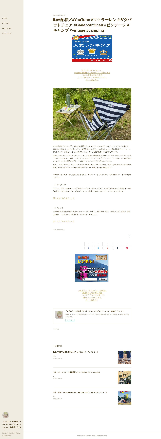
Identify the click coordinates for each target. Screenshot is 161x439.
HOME (5, 18)
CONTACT (6, 33)
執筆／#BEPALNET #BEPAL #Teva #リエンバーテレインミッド (75, 352)
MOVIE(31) (56, 229)
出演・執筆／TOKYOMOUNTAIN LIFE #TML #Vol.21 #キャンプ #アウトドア (80, 392)
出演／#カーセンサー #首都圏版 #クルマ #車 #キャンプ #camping (76, 372)
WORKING (7, 28)
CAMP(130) (62, 229)
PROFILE (6, 23)
